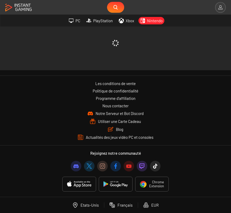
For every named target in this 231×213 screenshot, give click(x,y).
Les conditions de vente (115, 83)
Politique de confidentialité (115, 90)
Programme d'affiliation (115, 98)
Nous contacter (115, 105)
